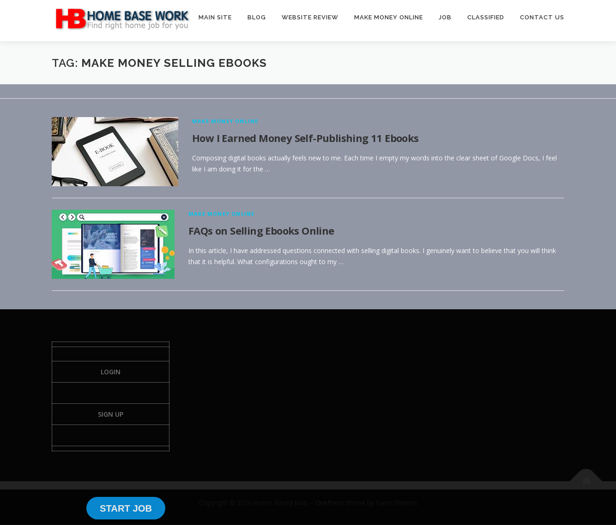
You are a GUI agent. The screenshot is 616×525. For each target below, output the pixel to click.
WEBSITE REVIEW (310, 17)
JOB (445, 17)
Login (111, 371)
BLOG (257, 17)
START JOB (126, 508)
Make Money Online (225, 121)
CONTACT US (542, 17)
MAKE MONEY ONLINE (388, 17)
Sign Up (110, 414)
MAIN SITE (215, 17)
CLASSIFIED (485, 17)
